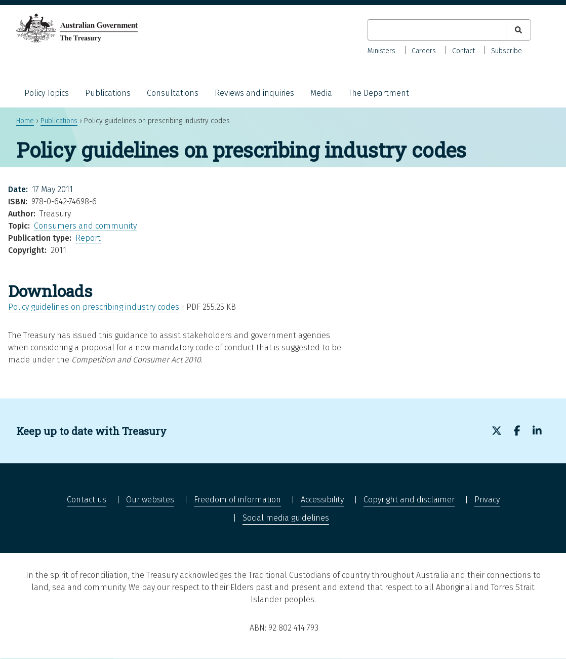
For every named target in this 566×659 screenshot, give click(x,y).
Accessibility (322, 499)
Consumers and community (85, 226)
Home (25, 121)
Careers (424, 51)
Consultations (172, 93)
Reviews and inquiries (254, 93)
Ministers (381, 51)
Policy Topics (46, 93)
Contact (463, 51)
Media (321, 93)
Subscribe (506, 51)
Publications (108, 93)
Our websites (150, 499)
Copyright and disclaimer (409, 499)
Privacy (487, 499)
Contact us (86, 499)
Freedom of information (237, 499)
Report (88, 238)
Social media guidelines (285, 518)
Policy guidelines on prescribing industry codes (93, 307)
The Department (378, 93)
